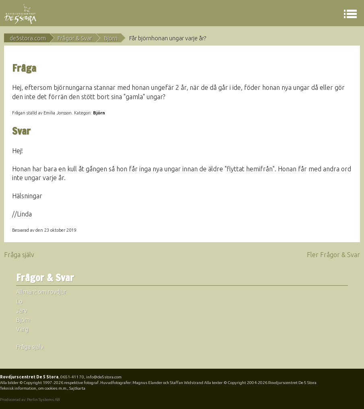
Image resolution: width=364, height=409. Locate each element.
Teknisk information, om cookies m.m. (33, 388)
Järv (21, 310)
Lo (19, 301)
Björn (111, 38)
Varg (22, 329)
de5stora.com (28, 38)
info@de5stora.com (104, 377)
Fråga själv (19, 254)
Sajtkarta (77, 388)
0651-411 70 (72, 377)
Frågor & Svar (75, 38)
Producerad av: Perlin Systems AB (30, 399)
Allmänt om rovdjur (41, 292)
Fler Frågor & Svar (333, 254)
